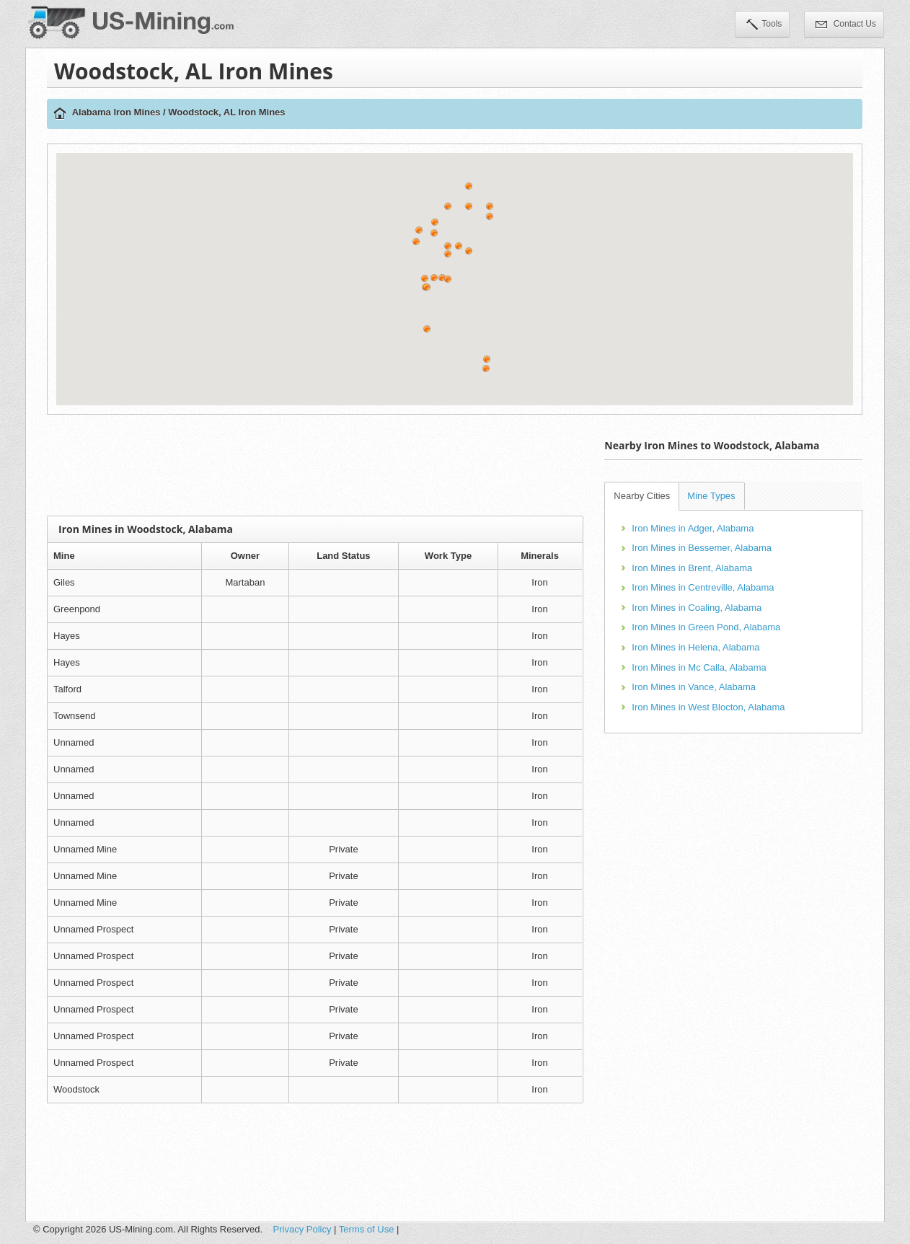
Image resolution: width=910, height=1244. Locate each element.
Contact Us (846, 25)
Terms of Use (366, 1229)
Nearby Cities (642, 495)
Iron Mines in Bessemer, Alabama (702, 547)
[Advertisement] (315, 465)
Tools (764, 25)
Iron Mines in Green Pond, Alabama (706, 627)
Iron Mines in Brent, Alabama (692, 568)
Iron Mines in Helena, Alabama (695, 647)
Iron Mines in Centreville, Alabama (703, 587)
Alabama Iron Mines (116, 112)
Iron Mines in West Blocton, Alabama (708, 707)
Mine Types (711, 495)
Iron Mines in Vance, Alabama (694, 686)
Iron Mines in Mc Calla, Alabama (699, 667)
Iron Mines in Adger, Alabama (693, 528)
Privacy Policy (302, 1229)
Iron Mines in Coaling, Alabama (696, 607)
